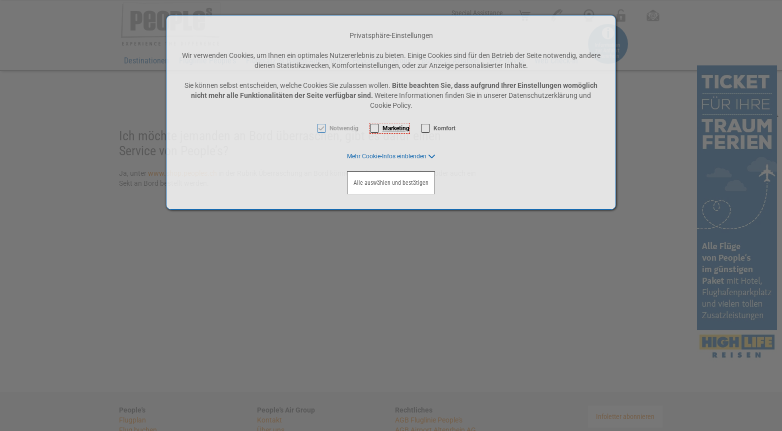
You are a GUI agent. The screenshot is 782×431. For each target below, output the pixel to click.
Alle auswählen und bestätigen (391, 182)
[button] (391, 156)
